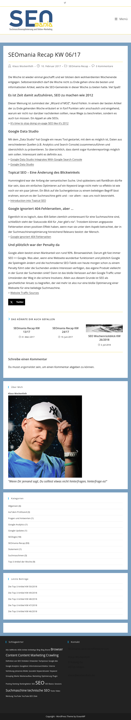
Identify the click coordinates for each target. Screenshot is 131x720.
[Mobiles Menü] (121, 19)
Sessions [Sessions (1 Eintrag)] (58, 684)
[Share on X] (16, 302)
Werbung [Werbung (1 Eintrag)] (9, 696)
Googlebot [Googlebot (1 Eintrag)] (24, 666)
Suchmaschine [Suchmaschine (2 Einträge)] (16, 690)
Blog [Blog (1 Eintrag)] (42, 650)
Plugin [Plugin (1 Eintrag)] (55, 676)
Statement (13, 549)
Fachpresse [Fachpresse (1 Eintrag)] (43, 661)
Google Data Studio (22, 164)
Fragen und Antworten (19, 518)
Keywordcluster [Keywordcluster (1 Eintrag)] (43, 671)
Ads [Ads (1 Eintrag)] (7, 650)
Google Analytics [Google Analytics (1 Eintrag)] (12, 666)
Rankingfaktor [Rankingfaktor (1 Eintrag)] (25, 684)
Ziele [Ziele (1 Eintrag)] (35, 696)
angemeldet (27, 367)
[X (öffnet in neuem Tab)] (65, 2)
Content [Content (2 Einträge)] (11, 655)
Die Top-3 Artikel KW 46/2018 (22, 611)
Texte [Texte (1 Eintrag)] (52, 691)
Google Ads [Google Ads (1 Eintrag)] (53, 661)
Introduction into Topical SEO (28, 200)
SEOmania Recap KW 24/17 (65, 330)
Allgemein (13, 505)
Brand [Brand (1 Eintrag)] (47, 650)
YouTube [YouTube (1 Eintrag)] (17, 696)
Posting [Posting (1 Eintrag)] (9, 684)
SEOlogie (12, 536)
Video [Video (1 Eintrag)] (58, 691)
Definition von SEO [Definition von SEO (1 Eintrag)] (13, 661)
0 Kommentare (104, 66)
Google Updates (16, 530)
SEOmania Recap (78, 66)
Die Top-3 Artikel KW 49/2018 (22, 592)
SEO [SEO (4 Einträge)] (39, 682)
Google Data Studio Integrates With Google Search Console (46, 159)
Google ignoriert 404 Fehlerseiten (30, 237)
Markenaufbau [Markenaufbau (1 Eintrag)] (26, 676)
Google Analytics (16, 524)
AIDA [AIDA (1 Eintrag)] (19, 650)
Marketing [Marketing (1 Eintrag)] (36, 676)
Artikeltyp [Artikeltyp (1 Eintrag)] (32, 650)
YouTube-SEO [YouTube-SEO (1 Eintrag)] (27, 696)
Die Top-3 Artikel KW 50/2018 (22, 586)
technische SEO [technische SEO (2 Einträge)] (38, 690)
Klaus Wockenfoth (23, 66)
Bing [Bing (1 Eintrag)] (38, 650)
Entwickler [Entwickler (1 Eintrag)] (34, 661)
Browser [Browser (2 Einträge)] (57, 649)
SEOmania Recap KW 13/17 (27, 330)
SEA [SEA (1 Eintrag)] (33, 684)
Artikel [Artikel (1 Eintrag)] (24, 650)
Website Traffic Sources (24, 293)
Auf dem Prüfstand (17, 512)
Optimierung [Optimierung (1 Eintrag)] (46, 676)
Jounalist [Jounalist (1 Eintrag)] (32, 671)
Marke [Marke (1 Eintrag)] (16, 676)
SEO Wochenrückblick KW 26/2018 (104, 338)
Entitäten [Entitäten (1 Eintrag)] (25, 661)
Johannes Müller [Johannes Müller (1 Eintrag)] (21, 671)
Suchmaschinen (16, 555)
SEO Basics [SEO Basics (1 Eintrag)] (49, 684)
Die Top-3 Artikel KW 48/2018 (22, 599)
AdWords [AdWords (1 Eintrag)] (13, 650)
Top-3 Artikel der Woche (20, 561)
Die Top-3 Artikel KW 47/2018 (22, 605)
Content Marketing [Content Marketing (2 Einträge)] (31, 655)
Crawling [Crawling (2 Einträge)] (52, 655)
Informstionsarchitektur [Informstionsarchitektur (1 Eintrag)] (38, 666)
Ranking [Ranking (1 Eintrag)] (15, 684)
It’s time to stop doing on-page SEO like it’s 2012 (39, 123)
